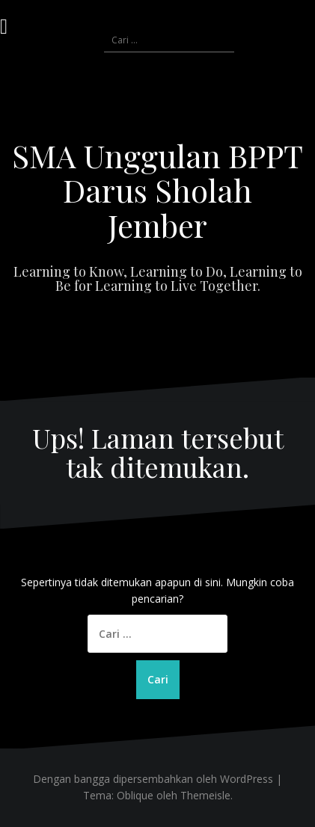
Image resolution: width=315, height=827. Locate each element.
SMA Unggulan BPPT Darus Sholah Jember (157, 190)
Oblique (135, 795)
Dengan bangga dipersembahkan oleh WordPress (153, 779)
